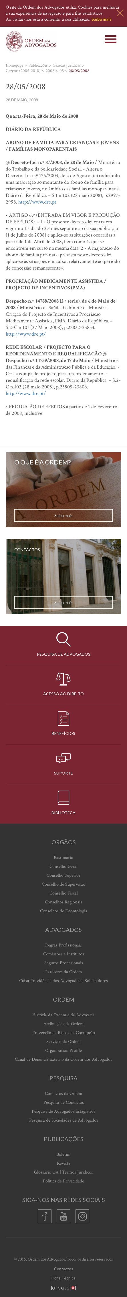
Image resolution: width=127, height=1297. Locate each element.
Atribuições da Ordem (63, 1024)
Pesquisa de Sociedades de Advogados (63, 1120)
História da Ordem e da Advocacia (63, 1015)
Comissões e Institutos (63, 954)
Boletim (63, 1154)
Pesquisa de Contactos (63, 1102)
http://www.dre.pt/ (26, 334)
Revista (63, 1163)
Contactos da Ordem (63, 1094)
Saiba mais (102, 19)
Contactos (63, 1268)
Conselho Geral (63, 867)
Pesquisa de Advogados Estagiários (63, 1111)
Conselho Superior (63, 875)
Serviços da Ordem (63, 1042)
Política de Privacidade (63, 1181)
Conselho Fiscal (63, 893)
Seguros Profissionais (63, 963)
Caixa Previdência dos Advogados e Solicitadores (63, 981)
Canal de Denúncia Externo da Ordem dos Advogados (63, 1059)
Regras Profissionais (63, 945)
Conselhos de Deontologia (63, 911)
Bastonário (63, 858)
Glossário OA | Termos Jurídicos (63, 1172)
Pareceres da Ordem (63, 972)
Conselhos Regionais (63, 902)
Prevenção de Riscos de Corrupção (63, 1033)
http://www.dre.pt (37, 202)
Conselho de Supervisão (63, 884)
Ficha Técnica (63, 1277)
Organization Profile (63, 1051)
